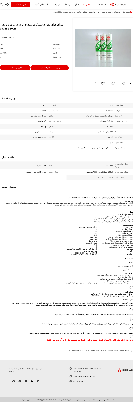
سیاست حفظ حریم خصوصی (106, 400)
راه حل (67, 4)
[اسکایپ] (27, 381)
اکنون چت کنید (20, 4)
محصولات (87, 4)
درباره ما (56, 4)
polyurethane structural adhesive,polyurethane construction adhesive (96, 350)
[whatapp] (40, 381)
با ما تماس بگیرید (41, 4)
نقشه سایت (91, 400)
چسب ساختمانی (106, 12)
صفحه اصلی (101, 4)
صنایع (77, 4)
